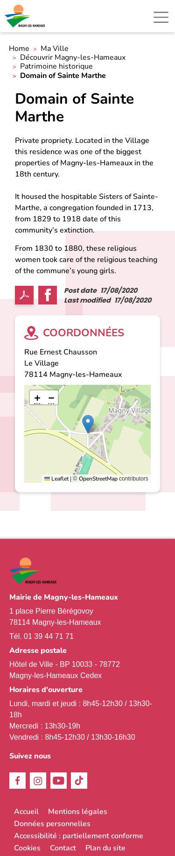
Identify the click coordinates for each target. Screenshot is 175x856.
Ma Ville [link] (55, 48)
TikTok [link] (79, 780)
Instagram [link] (38, 780)
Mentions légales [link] (77, 811)
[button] (88, 424)
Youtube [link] (58, 780)
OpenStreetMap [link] (98, 478)
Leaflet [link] (56, 478)
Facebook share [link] (47, 295)
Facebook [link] (17, 780)
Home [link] (19, 48)
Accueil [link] (26, 811)
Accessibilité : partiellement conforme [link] (78, 836)
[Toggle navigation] (161, 17)
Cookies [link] (27, 848)
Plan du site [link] (105, 848)
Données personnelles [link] (52, 824)
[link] (26, 16)
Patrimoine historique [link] (56, 66)
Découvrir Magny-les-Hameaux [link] (73, 57)
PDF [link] (24, 295)
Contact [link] (63, 848)
